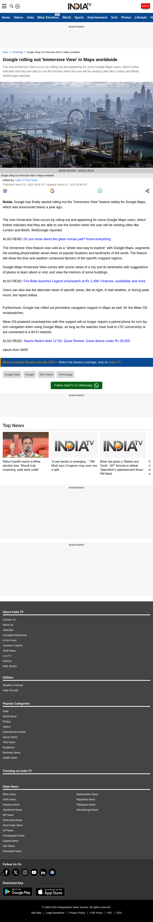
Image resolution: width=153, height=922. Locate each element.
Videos (18, 17)
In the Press (10, 640)
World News (10, 716)
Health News (10, 757)
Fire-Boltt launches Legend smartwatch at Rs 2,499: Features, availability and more (84, 281)
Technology (17, 52)
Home (6, 17)
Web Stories (10, 666)
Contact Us (9, 619)
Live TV (7, 655)
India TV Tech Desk (26, 180)
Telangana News (86, 804)
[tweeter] (15, 872)
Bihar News (9, 794)
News (5, 52)
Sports (79, 17)
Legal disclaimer (55, 912)
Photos (126, 17)
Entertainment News (14, 731)
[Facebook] (6, 872)
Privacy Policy (77, 912)
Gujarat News (10, 840)
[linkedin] (43, 872)
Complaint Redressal (15, 635)
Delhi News (9, 799)
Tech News (46, 374)
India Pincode (10, 690)
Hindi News (9, 650)
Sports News (10, 737)
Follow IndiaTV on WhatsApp (76, 385)
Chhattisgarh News (13, 835)
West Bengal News (87, 809)
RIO (109, 912)
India (30, 17)
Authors (7, 661)
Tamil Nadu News (13, 825)
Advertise (8, 630)
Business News (11, 752)
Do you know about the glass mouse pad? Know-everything (67, 239)
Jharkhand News (12, 809)
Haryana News (11, 804)
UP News (8, 830)
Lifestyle (141, 17)
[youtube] (34, 872)
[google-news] (52, 872)
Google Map (12, 374)
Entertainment (97, 17)
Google (29, 374)
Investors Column (13, 645)
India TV (114, 362)
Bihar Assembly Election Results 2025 (29, 362)
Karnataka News (12, 851)
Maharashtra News (87, 794)
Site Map (36, 912)
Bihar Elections (48, 17)
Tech (114, 17)
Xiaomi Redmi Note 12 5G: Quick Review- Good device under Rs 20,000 (77, 341)
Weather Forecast (13, 685)
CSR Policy (96, 912)
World (66, 17)
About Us (8, 624)
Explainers (9, 747)
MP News (8, 814)
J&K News (9, 845)
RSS (119, 912)
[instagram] (24, 872)
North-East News (12, 820)
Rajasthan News (86, 799)
